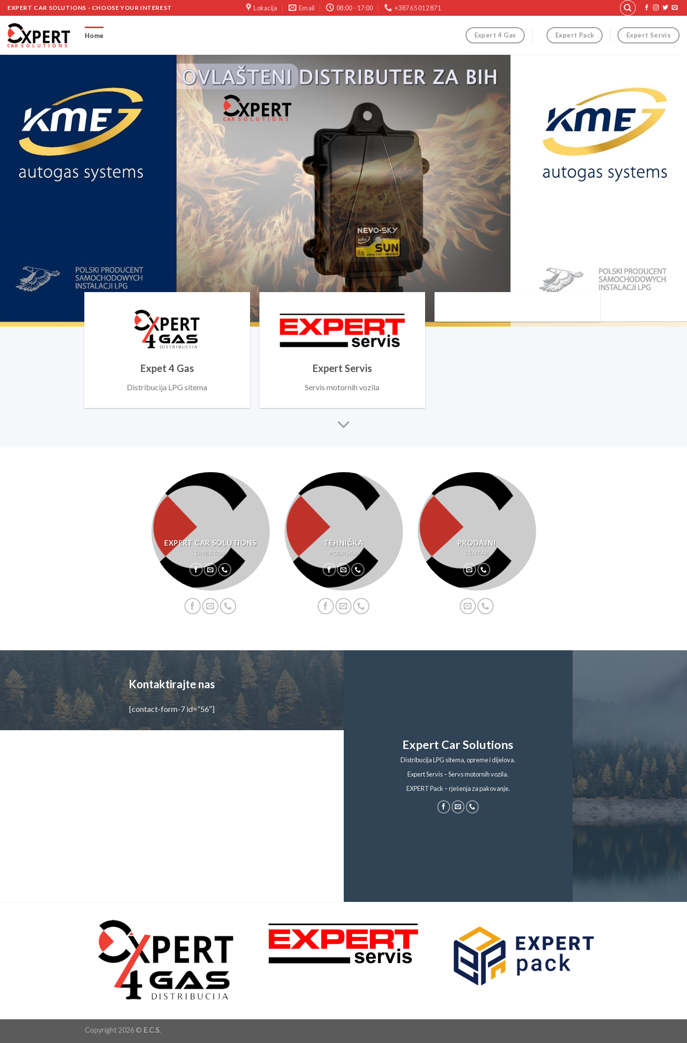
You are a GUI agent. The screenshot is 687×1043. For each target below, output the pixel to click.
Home (94, 35)
